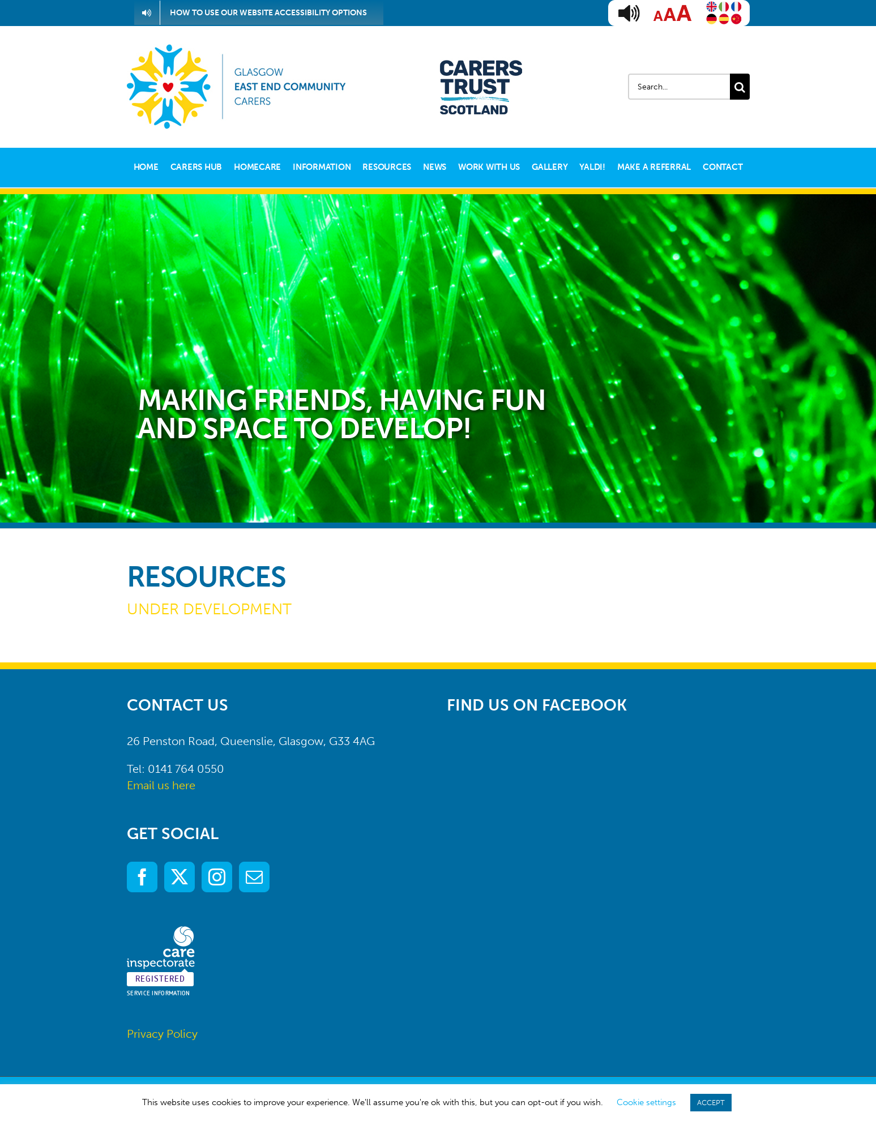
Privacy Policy (162, 1034)
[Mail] (254, 877)
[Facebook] (142, 877)
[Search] (740, 87)
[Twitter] (179, 877)
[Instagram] (217, 877)
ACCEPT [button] (711, 1102)
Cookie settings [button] (646, 1102)
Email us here (161, 785)
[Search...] (679, 87)
